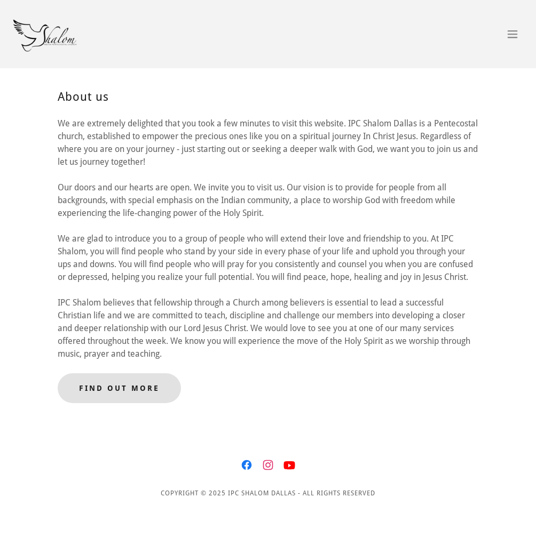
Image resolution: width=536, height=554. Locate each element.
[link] (51, 34)
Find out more (119, 388)
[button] (512, 34)
